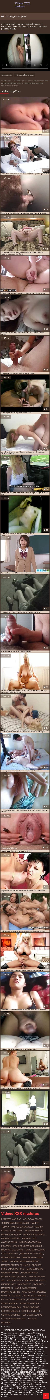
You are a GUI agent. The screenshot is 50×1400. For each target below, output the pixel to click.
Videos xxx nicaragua (28, 1335)
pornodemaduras (29, 1303)
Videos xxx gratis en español (30, 1353)
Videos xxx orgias (9, 1335)
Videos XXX (34, 1364)
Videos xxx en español (11, 1355)
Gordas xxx (36, 1380)
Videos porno (30, 1370)
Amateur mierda (6, 75)
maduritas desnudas (25, 1288)
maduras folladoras (12, 1250)
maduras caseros (10, 1238)
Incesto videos (25, 1333)
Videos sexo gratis (35, 1349)
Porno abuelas (21, 1341)
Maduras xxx (28, 1343)
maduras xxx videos (35, 1280)
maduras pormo (35, 1269)
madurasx (38, 1284)
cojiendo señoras (32, 1219)
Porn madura (38, 1376)
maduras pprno (29, 1273)
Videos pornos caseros (12, 1390)
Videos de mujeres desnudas (14, 1384)
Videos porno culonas (23, 1345)
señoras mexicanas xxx (13, 1319)
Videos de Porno (20, 1386)
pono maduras (34, 1300)
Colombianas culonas (19, 1357)
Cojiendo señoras (20, 1364)
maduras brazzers (11, 1235)
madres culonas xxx (22, 1227)
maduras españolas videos (27, 1246)
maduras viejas (15, 1280)
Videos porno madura (21, 1376)
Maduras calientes (20, 1372)
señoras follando (32, 1315)
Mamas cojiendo (8, 1388)
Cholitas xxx (15, 1343)
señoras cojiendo (11, 1315)
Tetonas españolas (10, 1382)
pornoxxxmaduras (11, 1307)
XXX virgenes (35, 1341)
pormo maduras (9, 1303)
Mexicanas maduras (16, 1349)
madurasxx (7, 1288)
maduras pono (16, 1269)
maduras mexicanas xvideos (24, 1261)
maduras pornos (10, 1273)
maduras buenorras (34, 1235)
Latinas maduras (30, 1360)
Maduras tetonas (37, 1386)
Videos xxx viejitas (20, 1337)
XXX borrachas (30, 1355)
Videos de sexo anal (16, 1368)
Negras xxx (40, 1388)
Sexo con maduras (18, 1394)
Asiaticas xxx (29, 1390)
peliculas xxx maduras (13, 1300)
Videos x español (9, 1380)
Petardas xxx (24, 1380)
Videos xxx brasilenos (11, 1351)
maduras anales (33, 1231)
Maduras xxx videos (19, 1339)
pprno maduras (31, 1307)
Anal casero (30, 1366)
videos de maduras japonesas (25, 75)
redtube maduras (10, 1311)
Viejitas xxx (38, 1333)
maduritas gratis (10, 1292)
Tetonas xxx (28, 1388)
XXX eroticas (35, 1337)
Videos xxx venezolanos (23, 1392)
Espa (19, 1388)
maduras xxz (24, 1284)
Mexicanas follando (17, 1347)
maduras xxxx (8, 1284)
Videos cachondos (26, 1362)
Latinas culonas (17, 1366)
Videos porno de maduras (30, 1378)
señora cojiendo (31, 1311)
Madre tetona (16, 1360)
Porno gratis (26, 1382)
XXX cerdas (28, 1351)
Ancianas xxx (7, 1341)
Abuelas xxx (31, 1368)
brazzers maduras (11, 1219)
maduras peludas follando (15, 1265)
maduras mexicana (10, 1257)
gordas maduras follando (15, 1223)
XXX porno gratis (9, 1378)
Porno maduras (40, 1382)
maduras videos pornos (13, 1277)
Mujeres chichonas (37, 1372)
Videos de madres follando (13, 1374)
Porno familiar (35, 1339)
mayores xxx (28, 1292)
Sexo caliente (17, 1370)
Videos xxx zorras (9, 1333)
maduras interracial (31, 1254)
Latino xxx (32, 1374)
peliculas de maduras (34, 1296)
